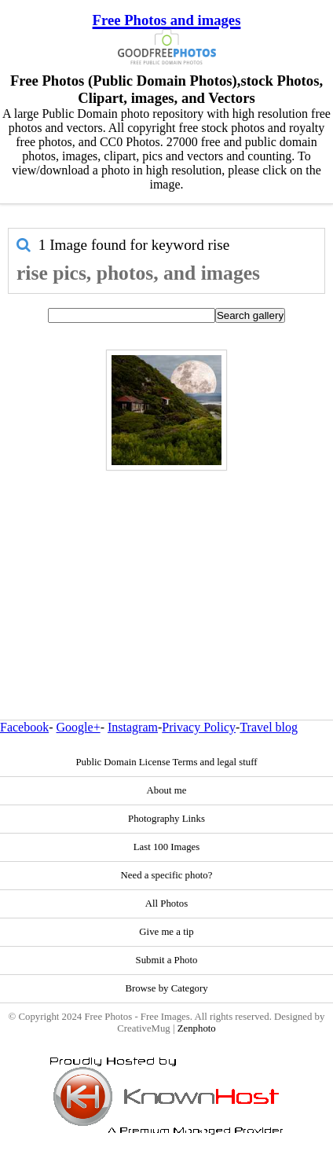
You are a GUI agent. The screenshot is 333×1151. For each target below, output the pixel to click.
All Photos (166, 903)
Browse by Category (166, 988)
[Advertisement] (162, 561)
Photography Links (166, 818)
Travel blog (269, 727)
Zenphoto (196, 1028)
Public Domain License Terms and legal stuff (166, 762)
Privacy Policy (199, 727)
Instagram (133, 727)
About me (167, 790)
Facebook (24, 727)
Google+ (79, 727)
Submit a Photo (167, 960)
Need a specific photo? (167, 875)
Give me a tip (166, 931)
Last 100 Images (167, 846)
